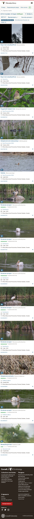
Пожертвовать (6, 503)
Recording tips (21, 476)
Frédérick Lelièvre (6, 380)
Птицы (3, 7)
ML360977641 (4, 249)
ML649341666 (4, 85)
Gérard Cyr (5, 79)
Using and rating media (23, 478)
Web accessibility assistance (24, 495)
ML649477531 (4, 53)
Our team (3, 498)
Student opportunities (23, 491)
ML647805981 (4, 181)
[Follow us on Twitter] (5, 510)
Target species (21, 481)
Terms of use (21, 499)
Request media (21, 479)
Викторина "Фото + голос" (25, 483)
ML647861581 (4, 149)
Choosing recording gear (24, 488)
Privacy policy (21, 497)
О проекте (5, 494)
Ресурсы (21, 472)
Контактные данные (6, 499)
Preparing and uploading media (25, 474)
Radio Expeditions (5, 477)
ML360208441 (4, 386)
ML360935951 (4, 352)
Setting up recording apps (24, 486)
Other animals (24, 7)
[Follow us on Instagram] (8, 510)
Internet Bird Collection (6, 479)
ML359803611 (4, 420)
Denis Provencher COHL (8, 111)
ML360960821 (4, 283)
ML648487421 (4, 117)
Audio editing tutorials (23, 484)
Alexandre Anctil (6, 449)
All (29, 7)
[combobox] (18, 10)
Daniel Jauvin (5, 209)
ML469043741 (4, 215)
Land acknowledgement (23, 494)
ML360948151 (4, 318)
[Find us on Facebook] (2, 510)
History (3, 496)
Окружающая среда (13, 7)
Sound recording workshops (25, 489)
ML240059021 (4, 455)
